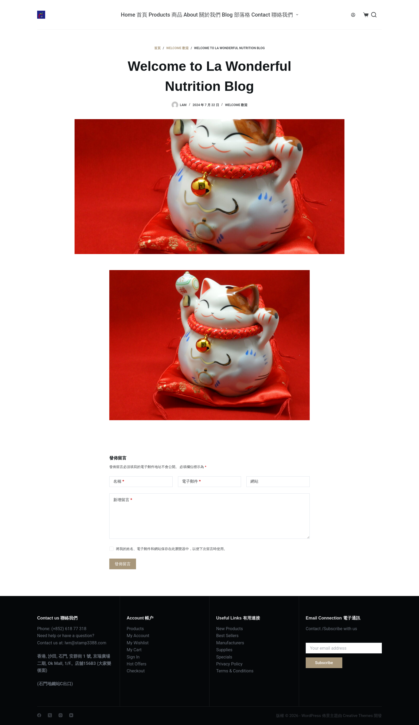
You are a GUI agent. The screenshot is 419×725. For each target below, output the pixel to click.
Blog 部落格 (236, 14)
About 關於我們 (202, 14)
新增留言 (122, 500)
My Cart (134, 649)
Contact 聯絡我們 (275, 14)
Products (135, 628)
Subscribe (324, 662)
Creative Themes (358, 715)
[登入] (353, 15)
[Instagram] (61, 715)
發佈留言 (123, 564)
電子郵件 (191, 481)
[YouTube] (71, 715)
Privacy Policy (229, 663)
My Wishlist (138, 642)
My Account (138, 635)
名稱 (118, 481)
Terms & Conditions (235, 670)
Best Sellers (227, 635)
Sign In (133, 657)
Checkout (136, 670)
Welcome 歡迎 (236, 105)
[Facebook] (39, 715)
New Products (229, 628)
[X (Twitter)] (50, 715)
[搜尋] (374, 14)
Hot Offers (136, 663)
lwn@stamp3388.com (85, 642)
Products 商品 (165, 14)
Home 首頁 (134, 14)
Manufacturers (230, 642)
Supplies (224, 649)
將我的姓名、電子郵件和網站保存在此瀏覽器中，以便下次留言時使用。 (171, 549)
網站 (254, 481)
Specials (224, 657)
